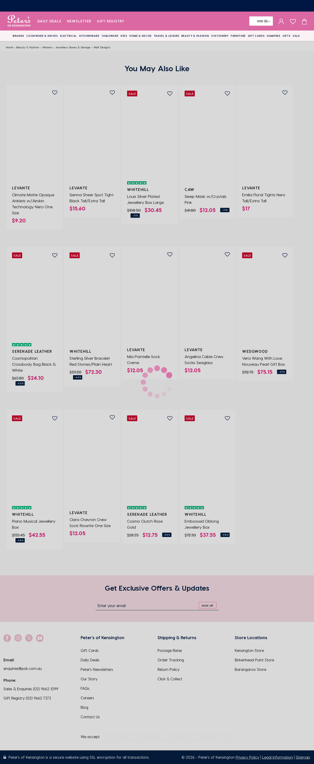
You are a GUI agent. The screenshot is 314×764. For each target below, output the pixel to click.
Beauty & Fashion (195, 35)
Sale (296, 35)
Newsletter (79, 21)
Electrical (68, 35)
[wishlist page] (293, 21)
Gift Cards (256, 35)
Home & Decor (140, 35)
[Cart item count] (304, 21)
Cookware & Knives (42, 35)
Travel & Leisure (166, 35)
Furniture (238, 35)
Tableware (109, 35)
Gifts (286, 35)
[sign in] (281, 21)
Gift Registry (111, 21)
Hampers (273, 35)
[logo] (19, 21)
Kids (124, 35)
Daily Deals (49, 21)
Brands (18, 35)
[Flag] (261, 21)
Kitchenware (89, 35)
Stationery (220, 35)
